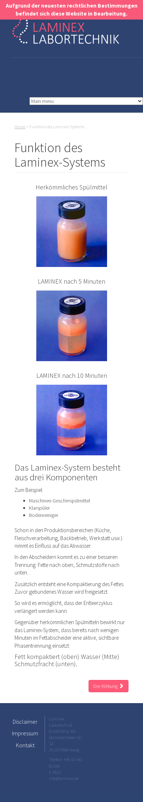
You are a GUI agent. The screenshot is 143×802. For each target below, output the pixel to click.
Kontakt (25, 745)
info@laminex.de (64, 778)
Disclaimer (25, 721)
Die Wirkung (108, 686)
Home (20, 126)
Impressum (25, 733)
